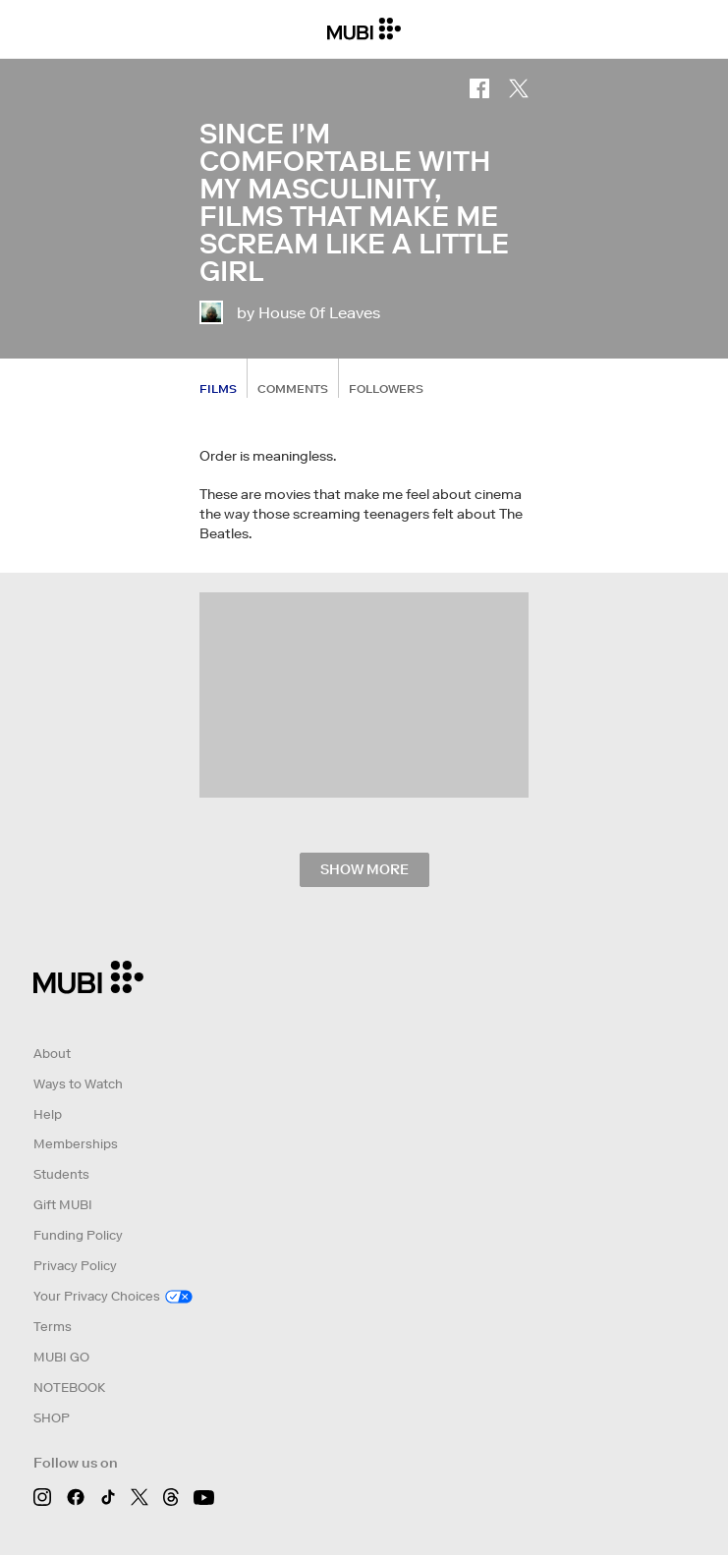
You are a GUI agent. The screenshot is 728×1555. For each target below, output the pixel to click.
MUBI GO (61, 1357)
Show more (364, 869)
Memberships (75, 1144)
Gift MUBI (62, 1204)
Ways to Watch (78, 1084)
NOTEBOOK (69, 1387)
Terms (52, 1326)
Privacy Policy (75, 1265)
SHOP (51, 1418)
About (52, 1053)
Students (61, 1174)
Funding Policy (78, 1235)
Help (47, 1114)
